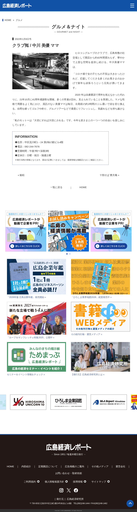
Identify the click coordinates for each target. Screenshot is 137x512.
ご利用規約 (30, 481)
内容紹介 (26, 466)
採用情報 (78, 481)
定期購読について (48, 466)
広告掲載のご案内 (74, 466)
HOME (8, 20)
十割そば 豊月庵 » (109, 175)
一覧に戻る (56, 187)
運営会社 (120, 466)
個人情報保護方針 (54, 481)
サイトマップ (98, 481)
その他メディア (99, 466)
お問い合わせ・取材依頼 (68, 473)
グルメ (19, 20)
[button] (67, 264)
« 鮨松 (21, 175)
